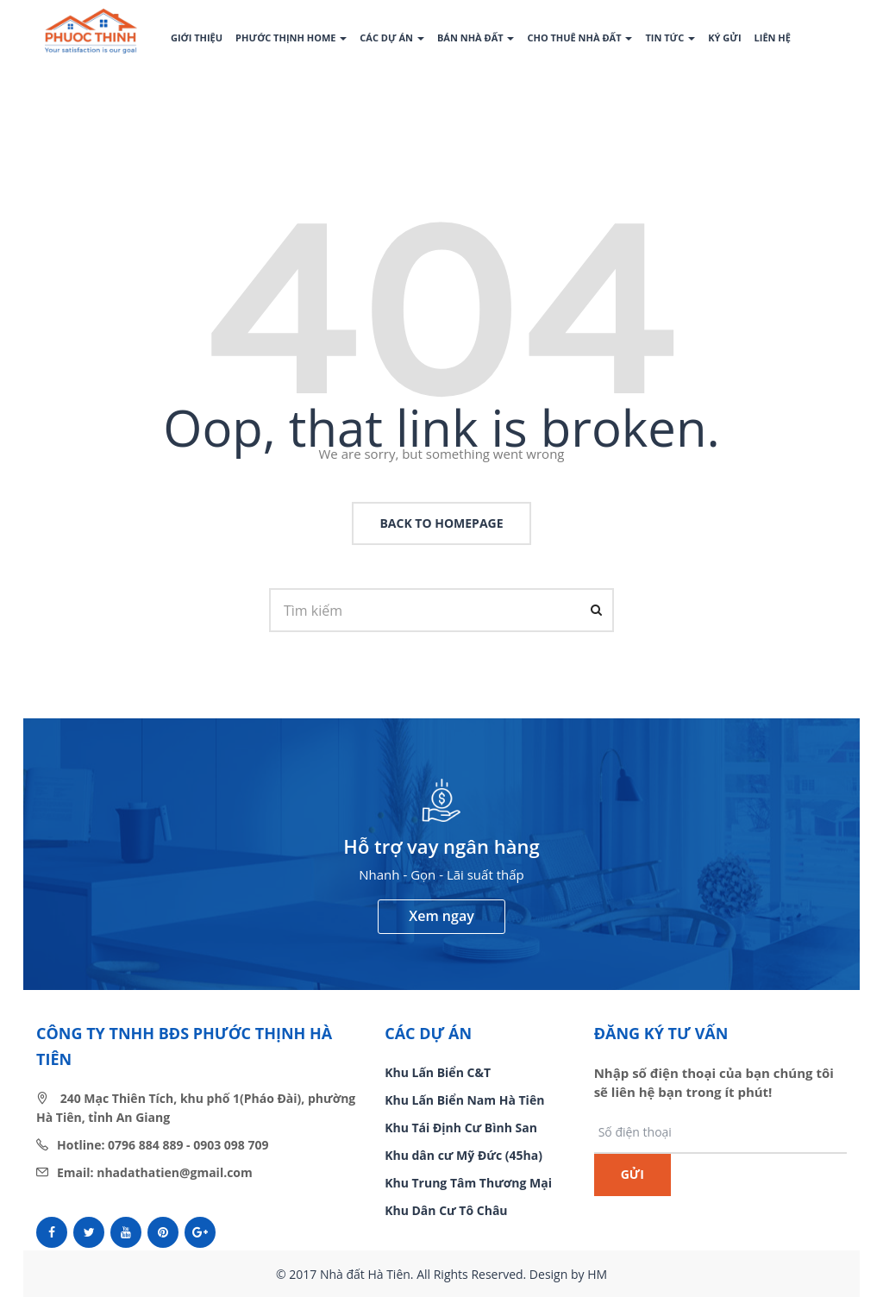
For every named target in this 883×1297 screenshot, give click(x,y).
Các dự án (392, 37)
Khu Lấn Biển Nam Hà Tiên (464, 1100)
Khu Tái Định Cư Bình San (461, 1127)
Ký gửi (724, 37)
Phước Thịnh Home (291, 37)
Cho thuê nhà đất (579, 37)
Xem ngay (441, 915)
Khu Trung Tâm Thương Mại (468, 1183)
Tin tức (670, 37)
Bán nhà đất (476, 37)
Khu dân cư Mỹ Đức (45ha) (463, 1155)
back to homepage (441, 523)
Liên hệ (773, 37)
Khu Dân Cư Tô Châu (446, 1210)
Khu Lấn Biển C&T (438, 1072)
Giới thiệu (196, 37)
